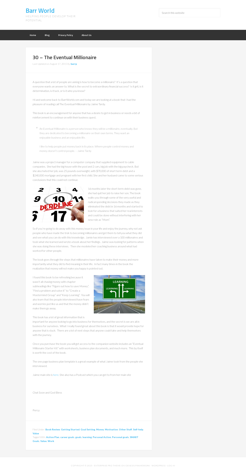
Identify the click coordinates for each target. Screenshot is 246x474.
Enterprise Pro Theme (107, 465)
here (56, 374)
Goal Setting (88, 429)
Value (36, 433)
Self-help (138, 429)
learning (87, 437)
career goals (67, 437)
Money (100, 429)
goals (78, 437)
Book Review (52, 429)
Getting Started (70, 429)
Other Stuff (125, 429)
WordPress (159, 465)
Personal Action (102, 437)
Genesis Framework (137, 465)
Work (51, 441)
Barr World (40, 10)
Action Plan (52, 437)
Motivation (111, 429)
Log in (171, 465)
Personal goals (120, 437)
